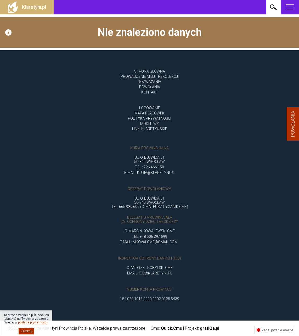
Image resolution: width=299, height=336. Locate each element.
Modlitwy (149, 124)
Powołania (293, 124)
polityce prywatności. (33, 322)
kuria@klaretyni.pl (156, 172)
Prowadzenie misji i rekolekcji (150, 76)
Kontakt (149, 92)
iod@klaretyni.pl (155, 273)
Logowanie (149, 108)
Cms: (166, 328)
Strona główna (149, 71)
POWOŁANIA (149, 87)
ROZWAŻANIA (149, 82)
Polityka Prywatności (149, 118)
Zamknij (26, 331)
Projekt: (202, 328)
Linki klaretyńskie (149, 129)
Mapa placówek (149, 113)
